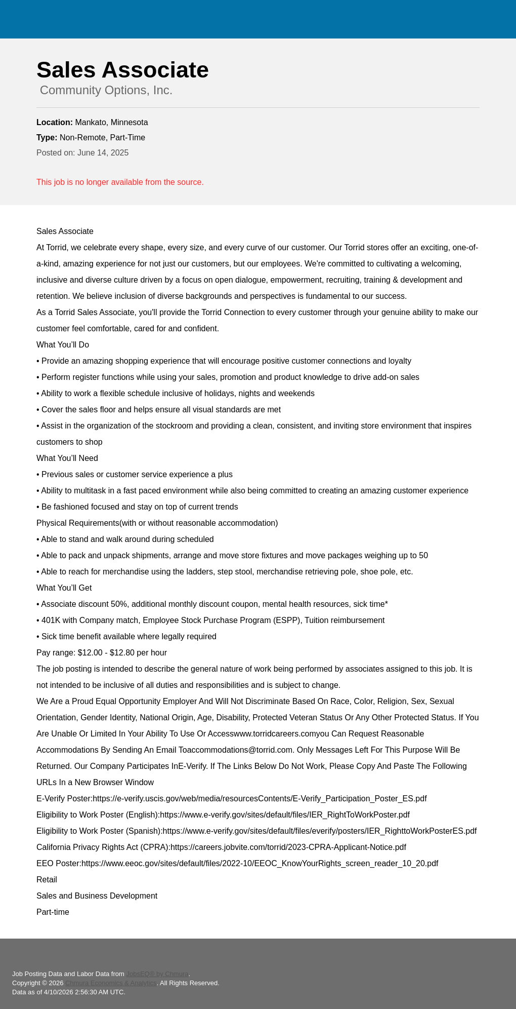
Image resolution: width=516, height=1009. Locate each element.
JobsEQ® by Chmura (157, 974)
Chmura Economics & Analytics (111, 983)
